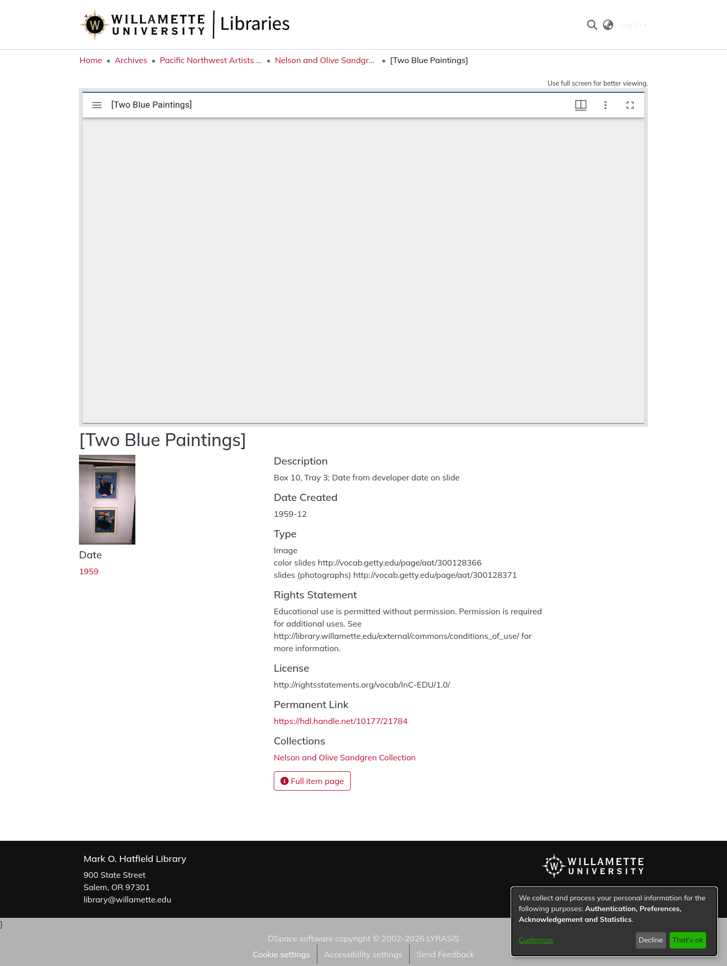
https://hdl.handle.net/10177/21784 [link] (341, 721)
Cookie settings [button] (281, 954)
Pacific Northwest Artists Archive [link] (211, 60)
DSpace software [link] (300, 938)
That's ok (687, 939)
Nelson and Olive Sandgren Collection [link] (326, 60)
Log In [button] (630, 24)
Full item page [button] (312, 781)
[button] (591, 24)
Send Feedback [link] (445, 954)
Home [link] (90, 60)
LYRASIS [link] (443, 938)
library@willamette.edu (127, 899)
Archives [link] (131, 60)
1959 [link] (88, 571)
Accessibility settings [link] (363, 954)
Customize (536, 939)
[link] (345, 757)
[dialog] (614, 922)
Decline (651, 939)
